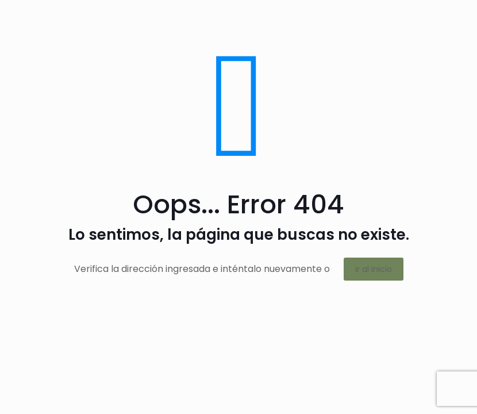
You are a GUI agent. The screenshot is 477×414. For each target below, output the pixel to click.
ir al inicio (373, 269)
